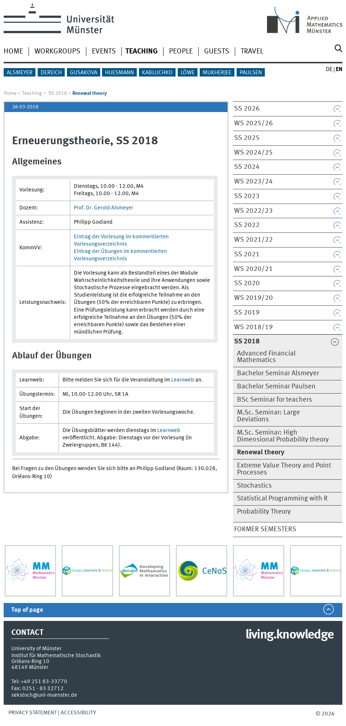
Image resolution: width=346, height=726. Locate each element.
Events (104, 51)
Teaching (32, 93)
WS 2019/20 (253, 298)
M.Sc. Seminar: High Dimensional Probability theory (283, 436)
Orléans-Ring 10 (30, 661)
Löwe (188, 73)
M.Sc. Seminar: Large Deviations (268, 416)
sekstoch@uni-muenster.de (44, 695)
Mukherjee (217, 73)
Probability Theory (264, 512)
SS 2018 (57, 93)
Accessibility (78, 713)
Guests (216, 51)
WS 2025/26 (253, 123)
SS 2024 (247, 167)
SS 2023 (247, 196)
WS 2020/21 (253, 269)
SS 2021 (247, 254)
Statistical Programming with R (282, 498)
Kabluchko (157, 73)
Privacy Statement (32, 713)
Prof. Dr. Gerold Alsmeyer (103, 208)
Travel (252, 51)
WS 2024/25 (253, 152)
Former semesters (265, 529)
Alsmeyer (20, 73)
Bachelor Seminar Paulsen (276, 386)
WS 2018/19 (253, 327)
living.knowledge (289, 635)
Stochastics (254, 486)
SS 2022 (247, 225)
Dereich (51, 73)
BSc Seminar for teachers (274, 399)
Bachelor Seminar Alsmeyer (278, 373)
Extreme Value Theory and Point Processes (284, 469)
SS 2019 (247, 312)
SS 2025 (247, 138)
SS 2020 (247, 283)
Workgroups (57, 51)
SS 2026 (247, 108)
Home (13, 51)
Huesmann (119, 73)
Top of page (27, 610)
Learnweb (182, 380)
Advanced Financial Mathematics (266, 357)
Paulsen (251, 73)
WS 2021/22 (253, 240)
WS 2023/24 (253, 181)
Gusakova (83, 73)
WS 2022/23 (253, 211)
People (181, 51)
